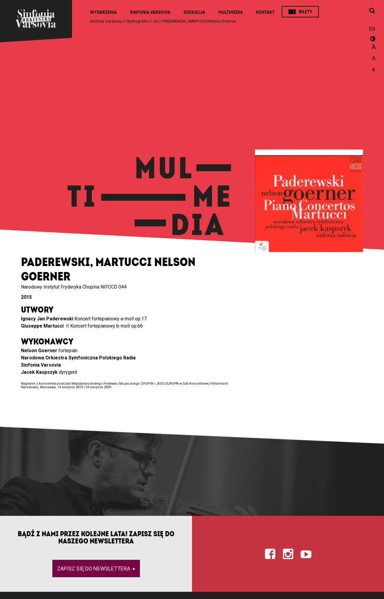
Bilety (305, 11)
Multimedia (230, 12)
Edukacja (194, 12)
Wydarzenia (103, 12)
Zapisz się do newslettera (94, 568)
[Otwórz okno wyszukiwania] (372, 11)
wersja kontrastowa (372, 40)
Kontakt (265, 12)
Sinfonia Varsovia (150, 12)
